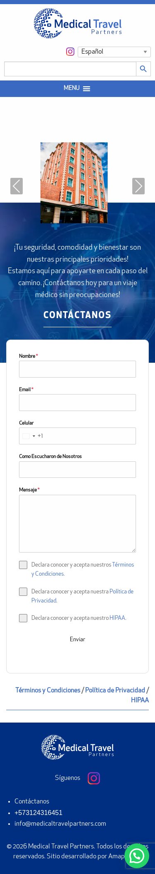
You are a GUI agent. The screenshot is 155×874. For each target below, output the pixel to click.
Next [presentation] (138, 186)
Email (26, 389)
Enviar (77, 640)
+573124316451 (38, 812)
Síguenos (77, 778)
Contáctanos (31, 801)
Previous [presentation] (16, 186)
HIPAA (117, 618)
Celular (26, 423)
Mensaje (29, 490)
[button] (71, 88)
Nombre (28, 356)
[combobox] (31, 436)
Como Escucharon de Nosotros (50, 456)
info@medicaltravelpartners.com (60, 824)
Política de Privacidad (115, 690)
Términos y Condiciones (47, 690)
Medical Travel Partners (61, 846)
